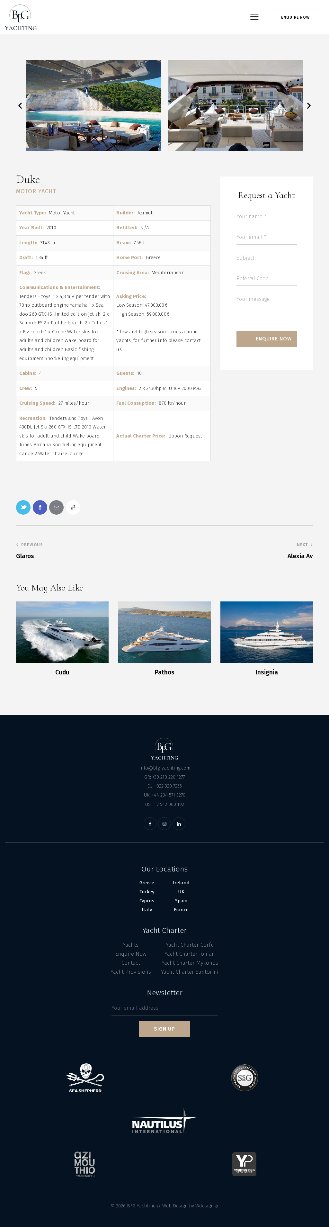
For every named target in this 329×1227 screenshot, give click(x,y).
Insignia (266, 672)
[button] (20, 105)
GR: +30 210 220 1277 (164, 777)
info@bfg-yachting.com (164, 768)
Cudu (62, 672)
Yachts (130, 945)
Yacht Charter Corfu (190, 945)
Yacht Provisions (131, 972)
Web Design (175, 1206)
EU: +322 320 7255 (164, 786)
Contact (130, 963)
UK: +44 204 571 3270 (165, 795)
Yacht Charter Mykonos (190, 963)
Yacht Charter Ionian (189, 954)
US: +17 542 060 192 (164, 804)
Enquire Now (131, 954)
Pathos (164, 672)
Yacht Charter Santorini (189, 972)
